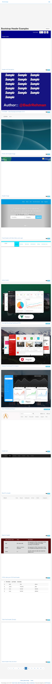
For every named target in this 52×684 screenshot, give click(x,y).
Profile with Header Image (8, 154)
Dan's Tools (14, 682)
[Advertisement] (26, 14)
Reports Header (6, 535)
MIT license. (48, 682)
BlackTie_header (6, 493)
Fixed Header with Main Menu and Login (12, 238)
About (28, 682)
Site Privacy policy (22, 682)
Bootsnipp (5, 2)
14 (40, 668)
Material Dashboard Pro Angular (10, 366)
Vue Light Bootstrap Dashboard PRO (11, 323)
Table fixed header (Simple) (9, 619)
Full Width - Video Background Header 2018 (13, 111)
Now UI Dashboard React (8, 409)
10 (28, 668)
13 (37, 668)
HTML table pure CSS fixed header (11, 577)
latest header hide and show (9, 661)
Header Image (5, 196)
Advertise (32, 682)
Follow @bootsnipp (24, 680)
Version (48, 28)
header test (5, 451)
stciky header (5, 280)
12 (34, 668)
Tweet (31, 680)
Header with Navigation (8, 69)
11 (31, 668)
